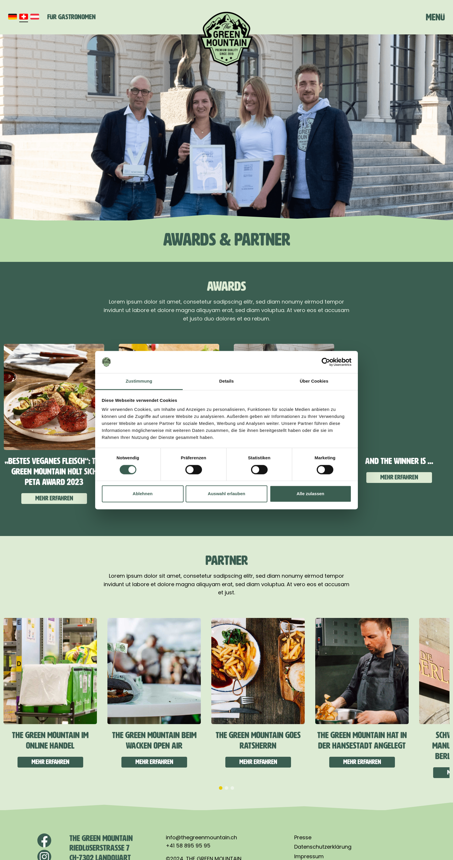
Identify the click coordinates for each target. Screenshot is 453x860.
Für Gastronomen (71, 17)
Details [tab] (226, 381)
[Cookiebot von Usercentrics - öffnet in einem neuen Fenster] (325, 362)
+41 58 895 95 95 (188, 845)
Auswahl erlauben (226, 493)
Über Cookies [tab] (314, 381)
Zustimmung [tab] (139, 381)
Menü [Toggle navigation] (435, 17)
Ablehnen (142, 493)
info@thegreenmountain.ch (201, 837)
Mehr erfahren (54, 498)
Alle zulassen (310, 493)
